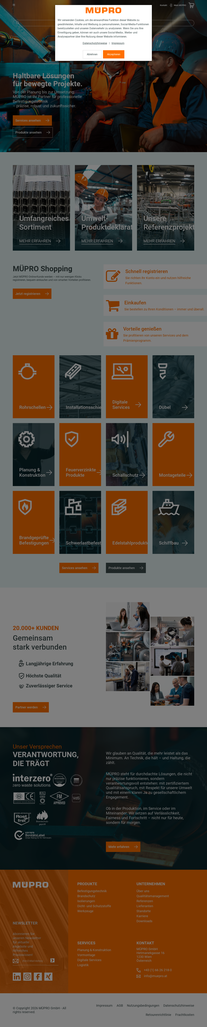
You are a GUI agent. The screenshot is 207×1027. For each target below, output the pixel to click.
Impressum (118, 43)
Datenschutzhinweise (95, 43)
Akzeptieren (113, 54)
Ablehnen (92, 54)
